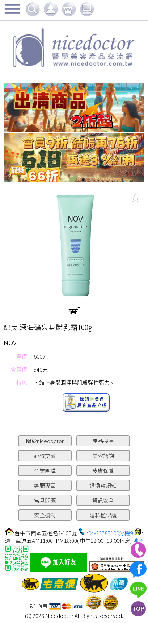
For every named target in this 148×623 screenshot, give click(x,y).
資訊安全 (103, 500)
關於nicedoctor (45, 441)
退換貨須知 (103, 485)
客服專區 (45, 485)
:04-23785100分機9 (110, 533)
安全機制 (45, 515)
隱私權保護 (103, 515)
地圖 (138, 540)
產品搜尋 (103, 441)
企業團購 (45, 470)
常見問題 (45, 500)
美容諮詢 (103, 455)
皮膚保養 (103, 470)
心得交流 (45, 455)
